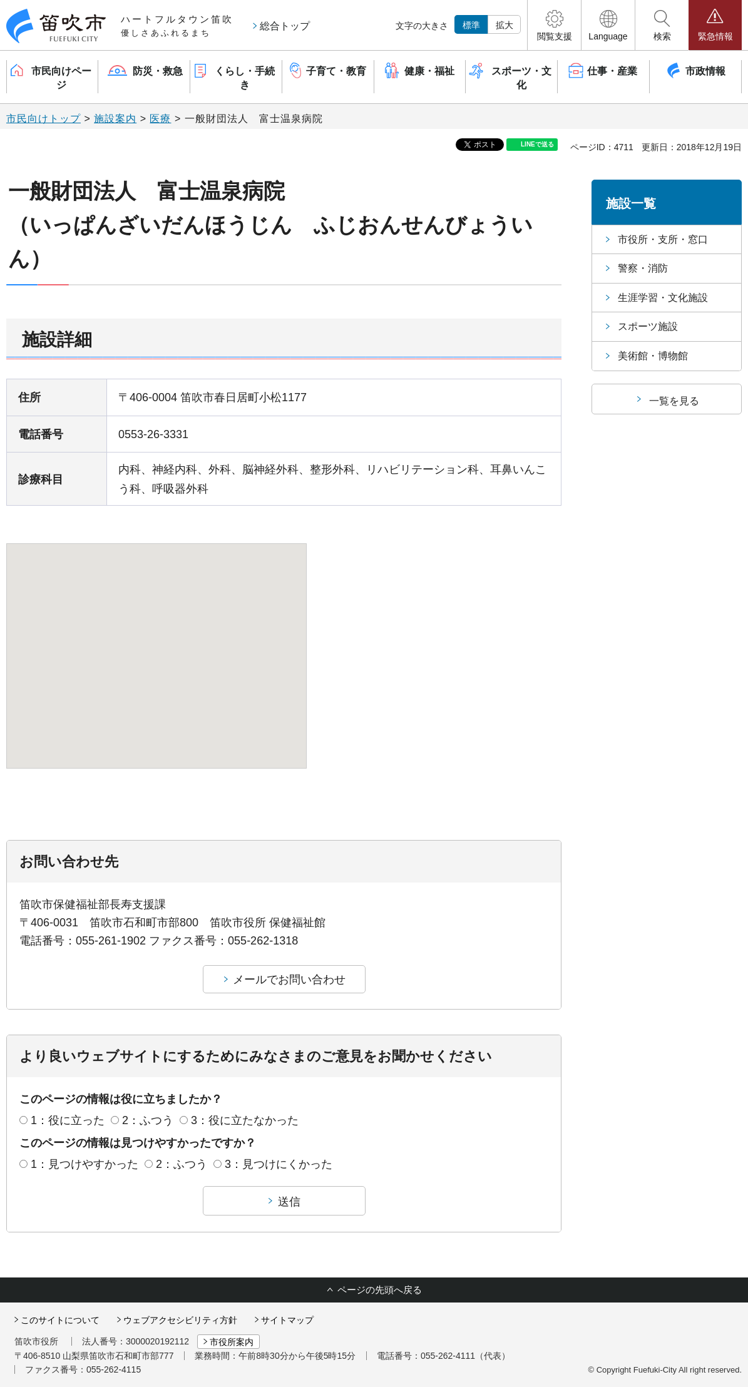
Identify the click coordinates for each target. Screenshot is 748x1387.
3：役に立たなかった (245, 1120)
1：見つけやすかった (84, 1164)
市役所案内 (232, 1342)
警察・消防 (643, 268)
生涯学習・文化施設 (663, 297)
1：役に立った (68, 1120)
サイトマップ (287, 1320)
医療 (160, 118)
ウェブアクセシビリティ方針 (180, 1320)
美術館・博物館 (653, 356)
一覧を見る (674, 401)
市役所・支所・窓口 (663, 239)
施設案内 (115, 118)
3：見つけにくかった (278, 1164)
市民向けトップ (43, 118)
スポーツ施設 (648, 326)
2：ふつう (147, 1120)
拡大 (504, 25)
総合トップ (285, 26)
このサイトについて (60, 1320)
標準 (471, 25)
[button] (554, 25)
